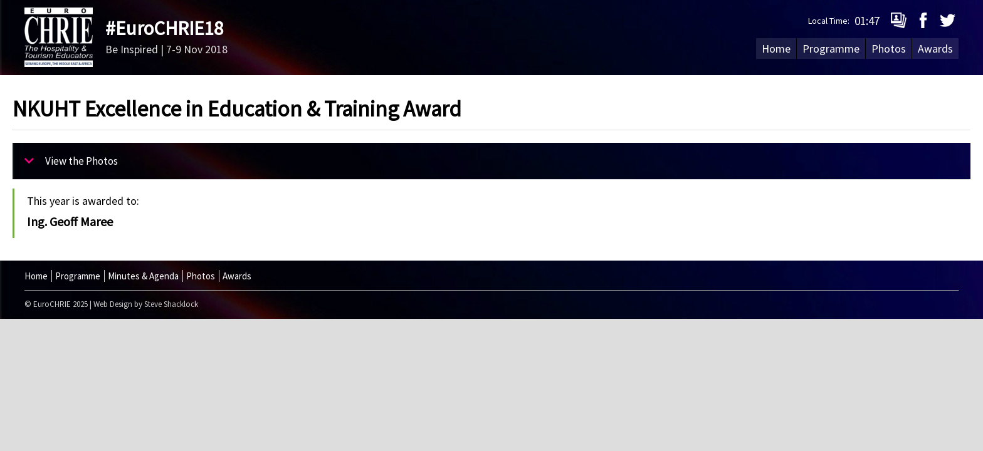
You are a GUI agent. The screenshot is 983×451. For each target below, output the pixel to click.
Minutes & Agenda (143, 276)
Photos (888, 48)
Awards (935, 48)
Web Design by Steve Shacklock (145, 304)
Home (776, 48)
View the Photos (71, 161)
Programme (830, 48)
